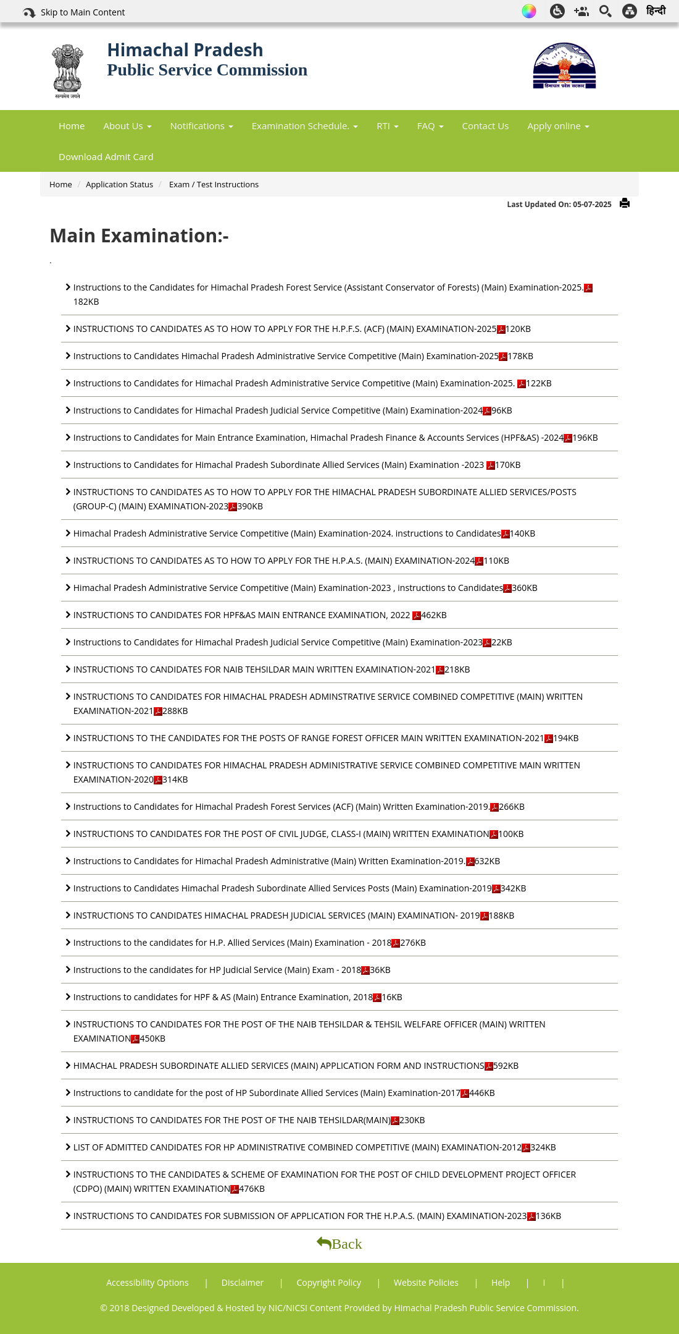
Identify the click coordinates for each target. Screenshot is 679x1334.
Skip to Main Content (73, 13)
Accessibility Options (148, 1282)
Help (501, 1282)
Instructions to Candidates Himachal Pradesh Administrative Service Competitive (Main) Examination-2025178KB (303, 356)
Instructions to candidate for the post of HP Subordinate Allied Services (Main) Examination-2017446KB (284, 1092)
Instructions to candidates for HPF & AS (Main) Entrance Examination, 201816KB (237, 997)
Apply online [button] (558, 125)
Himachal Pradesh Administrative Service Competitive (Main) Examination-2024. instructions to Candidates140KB (304, 533)
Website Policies (427, 1282)
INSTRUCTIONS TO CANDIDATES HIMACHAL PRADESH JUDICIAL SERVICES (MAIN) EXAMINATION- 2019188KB (293, 915)
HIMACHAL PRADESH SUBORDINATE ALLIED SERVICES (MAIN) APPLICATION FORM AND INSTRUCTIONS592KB (296, 1065)
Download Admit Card (106, 156)
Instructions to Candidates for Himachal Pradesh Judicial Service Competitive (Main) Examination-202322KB (292, 642)
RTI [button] (388, 125)
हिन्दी (655, 10)
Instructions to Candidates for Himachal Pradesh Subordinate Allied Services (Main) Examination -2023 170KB (297, 464)
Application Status (119, 184)
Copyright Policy (329, 1282)
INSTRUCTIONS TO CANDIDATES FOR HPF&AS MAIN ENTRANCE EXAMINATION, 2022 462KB (260, 615)
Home (72, 125)
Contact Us (485, 125)
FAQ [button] (430, 125)
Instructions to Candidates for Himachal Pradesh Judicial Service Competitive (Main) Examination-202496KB (292, 410)
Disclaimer (244, 1282)
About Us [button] (127, 125)
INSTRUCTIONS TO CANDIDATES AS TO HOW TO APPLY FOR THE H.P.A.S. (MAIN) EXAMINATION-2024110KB (291, 560)
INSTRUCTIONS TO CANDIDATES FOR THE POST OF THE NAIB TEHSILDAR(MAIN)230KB (249, 1120)
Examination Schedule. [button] (305, 125)
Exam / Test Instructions (213, 184)
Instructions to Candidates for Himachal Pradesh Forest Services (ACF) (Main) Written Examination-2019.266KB (299, 806)
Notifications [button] (201, 125)
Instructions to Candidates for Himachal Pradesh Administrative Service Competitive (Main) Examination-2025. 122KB (312, 383)
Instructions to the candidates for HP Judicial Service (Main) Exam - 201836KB (232, 969)
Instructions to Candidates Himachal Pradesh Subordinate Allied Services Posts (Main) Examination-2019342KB (300, 888)
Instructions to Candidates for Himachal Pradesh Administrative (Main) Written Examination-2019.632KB (286, 861)
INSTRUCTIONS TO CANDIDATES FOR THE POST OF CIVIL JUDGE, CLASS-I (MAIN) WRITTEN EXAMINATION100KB (298, 833)
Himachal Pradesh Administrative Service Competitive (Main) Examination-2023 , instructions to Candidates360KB (305, 587)
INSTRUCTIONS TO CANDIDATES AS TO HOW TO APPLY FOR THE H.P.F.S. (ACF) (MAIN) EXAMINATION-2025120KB (302, 328)
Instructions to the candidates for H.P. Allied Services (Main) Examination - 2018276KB (249, 942)
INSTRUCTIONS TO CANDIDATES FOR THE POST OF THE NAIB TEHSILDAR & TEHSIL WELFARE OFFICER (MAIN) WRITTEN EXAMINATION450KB (309, 1031)
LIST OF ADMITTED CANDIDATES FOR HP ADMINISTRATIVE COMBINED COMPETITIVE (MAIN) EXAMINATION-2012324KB (314, 1147)
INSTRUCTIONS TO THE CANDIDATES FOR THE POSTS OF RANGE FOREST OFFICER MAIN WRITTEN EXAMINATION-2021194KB (326, 738)
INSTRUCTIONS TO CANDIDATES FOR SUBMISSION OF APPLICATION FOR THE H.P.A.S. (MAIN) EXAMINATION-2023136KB (317, 1215)
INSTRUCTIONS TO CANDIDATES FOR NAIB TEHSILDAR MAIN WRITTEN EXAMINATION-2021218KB (271, 669)
